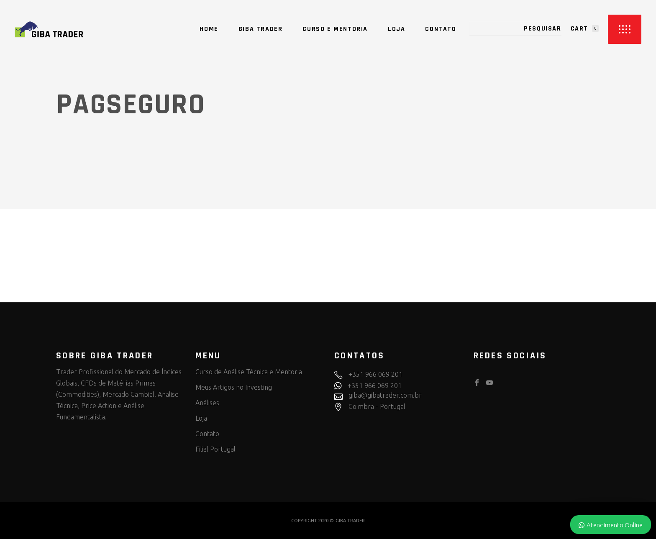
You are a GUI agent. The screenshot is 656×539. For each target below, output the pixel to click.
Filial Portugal (215, 449)
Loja (201, 418)
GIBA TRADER (350, 520)
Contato (207, 433)
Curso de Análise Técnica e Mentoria (248, 372)
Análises (207, 402)
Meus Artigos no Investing (233, 387)
